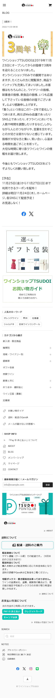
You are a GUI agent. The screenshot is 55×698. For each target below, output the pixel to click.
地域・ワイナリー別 (13, 354)
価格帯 (6, 361)
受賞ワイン (8, 374)
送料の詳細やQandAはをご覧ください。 (25, 572)
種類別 (6, 348)
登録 (48, 485)
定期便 (6, 400)
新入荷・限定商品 (12, 341)
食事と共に (8, 381)
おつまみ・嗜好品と (13, 387)
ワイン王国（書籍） (13, 394)
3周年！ (8, 21)
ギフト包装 (8, 367)
